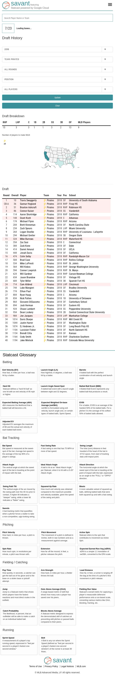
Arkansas (73, 218)
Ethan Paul (25, 291)
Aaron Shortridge (28, 214)
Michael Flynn (27, 221)
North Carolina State (79, 224)
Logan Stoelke (27, 231)
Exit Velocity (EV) (10, 370)
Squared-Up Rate (49, 486)
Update (58, 97)
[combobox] (57, 18)
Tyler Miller (25, 280)
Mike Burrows (26, 238)
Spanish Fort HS (77, 280)
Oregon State (75, 235)
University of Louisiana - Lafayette (86, 231)
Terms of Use (35, 666)
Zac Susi (24, 242)
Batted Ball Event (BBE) (90, 386)
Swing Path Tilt (10, 486)
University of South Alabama (83, 200)
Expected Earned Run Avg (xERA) (95, 549)
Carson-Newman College (81, 273)
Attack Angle (8, 465)
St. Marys (73, 270)
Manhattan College (78, 315)
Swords (5, 508)
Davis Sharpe (26, 319)
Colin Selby (25, 256)
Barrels (82, 370)
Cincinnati (74, 284)
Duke (71, 245)
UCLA (71, 249)
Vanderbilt (74, 210)
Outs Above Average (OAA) (53, 589)
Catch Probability (11, 611)
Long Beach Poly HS (79, 326)
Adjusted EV (8, 421)
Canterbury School (78, 301)
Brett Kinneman (27, 224)
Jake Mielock (26, 340)
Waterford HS (75, 238)
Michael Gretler (27, 235)
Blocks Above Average (51, 611)
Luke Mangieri (27, 287)
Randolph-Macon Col (79, 256)
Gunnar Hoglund (28, 203)
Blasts (82, 486)
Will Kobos (25, 266)
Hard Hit (6, 386)
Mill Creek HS (75, 319)
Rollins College (76, 259)
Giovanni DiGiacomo (30, 301)
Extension (45, 549)
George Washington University (84, 266)
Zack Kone (25, 245)
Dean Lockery (26, 312)
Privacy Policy (52, 666)
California (74, 214)
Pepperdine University (80, 308)
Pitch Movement (48, 532)
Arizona (73, 221)
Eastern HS (74, 305)
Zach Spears (26, 228)
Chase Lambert (27, 308)
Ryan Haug (25, 294)
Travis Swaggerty (28, 200)
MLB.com (81, 666)
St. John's (73, 263)
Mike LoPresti (27, 263)
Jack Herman (26, 305)
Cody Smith (25, 336)
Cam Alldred (26, 284)
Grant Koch (25, 218)
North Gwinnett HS (78, 329)
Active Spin (84, 532)
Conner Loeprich (28, 270)
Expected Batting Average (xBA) (17, 402)
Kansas (72, 333)
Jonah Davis (26, 252)
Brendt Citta (26, 333)
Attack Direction (86, 465)
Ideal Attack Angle (49, 465)
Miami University (77, 228)
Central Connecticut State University (87, 312)
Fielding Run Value (88, 589)
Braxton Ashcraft (28, 207)
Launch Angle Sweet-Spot (53, 386)
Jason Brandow (27, 277)
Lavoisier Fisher (28, 329)
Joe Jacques (26, 315)
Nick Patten (25, 298)
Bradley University (78, 287)
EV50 (81, 402)
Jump (5, 589)
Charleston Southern (79, 336)
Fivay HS (73, 203)
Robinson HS (75, 207)
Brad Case (25, 259)
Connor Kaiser (27, 210)
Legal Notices (68, 666)
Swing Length (86, 446)
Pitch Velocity (8, 532)
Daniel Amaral (27, 249)
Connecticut (75, 242)
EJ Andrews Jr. (27, 326)
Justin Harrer (26, 322)
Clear (57, 105)
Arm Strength (47, 570)
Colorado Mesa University (81, 340)
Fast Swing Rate (48, 446)
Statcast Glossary (19, 354)
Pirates (50, 200)
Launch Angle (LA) (49, 370)
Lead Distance (86, 570)
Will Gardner (26, 273)
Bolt (43, 638)
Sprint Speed (8, 638)
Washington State (77, 322)
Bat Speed (7, 446)
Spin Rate (6, 549)
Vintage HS (74, 277)
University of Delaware (80, 298)
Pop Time (6, 570)
